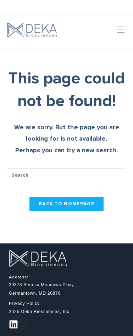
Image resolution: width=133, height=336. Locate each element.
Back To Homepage (66, 204)
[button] (120, 30)
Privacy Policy (24, 303)
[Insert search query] (67, 175)
